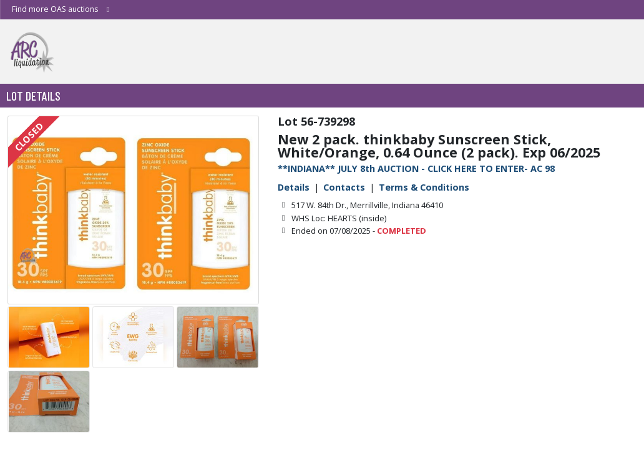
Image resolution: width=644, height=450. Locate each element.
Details (294, 187)
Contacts (344, 187)
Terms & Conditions (424, 187)
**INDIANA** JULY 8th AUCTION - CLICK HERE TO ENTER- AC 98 (416, 168)
